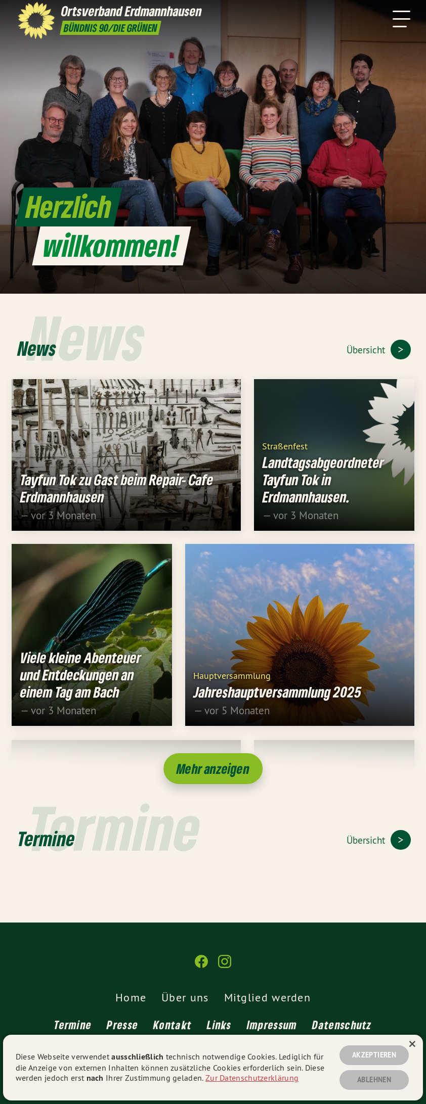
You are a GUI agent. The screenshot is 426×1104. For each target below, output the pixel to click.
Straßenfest (285, 451)
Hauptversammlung (232, 680)
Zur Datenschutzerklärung (252, 1078)
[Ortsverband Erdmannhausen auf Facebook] (201, 966)
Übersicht (367, 350)
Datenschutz (341, 1025)
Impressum (272, 1025)
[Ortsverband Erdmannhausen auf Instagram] (224, 966)
